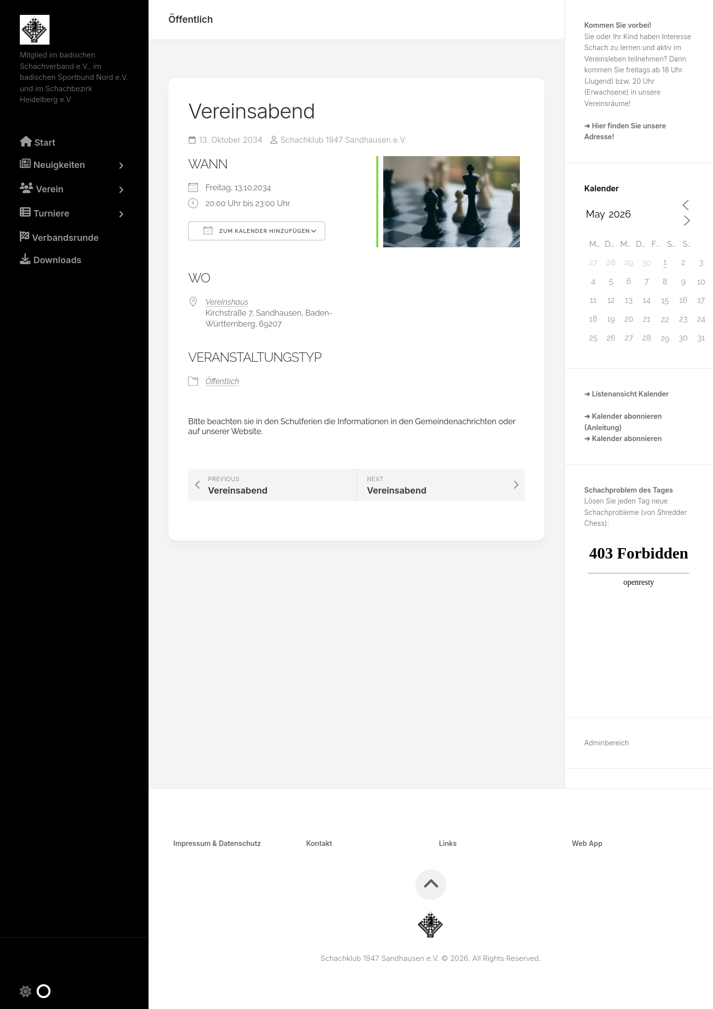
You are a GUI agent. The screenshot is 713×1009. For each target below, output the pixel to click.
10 (701, 281)
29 (665, 338)
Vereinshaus (227, 301)
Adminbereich (606, 742)
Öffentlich (190, 19)
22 (665, 319)
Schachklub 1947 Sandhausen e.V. (344, 140)
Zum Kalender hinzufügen (257, 229)
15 (665, 300)
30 (646, 263)
